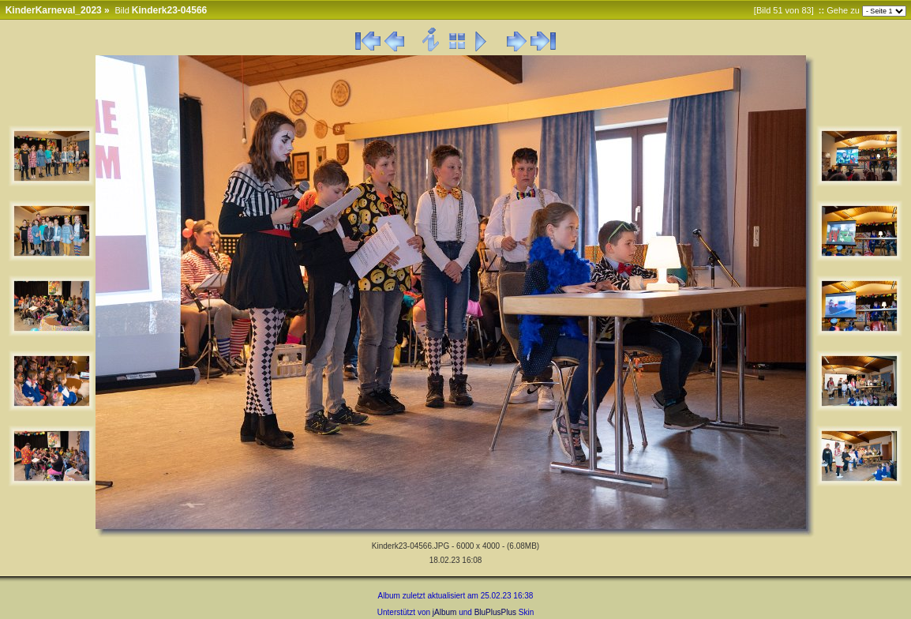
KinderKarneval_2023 (54, 10)
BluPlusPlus (495, 612)
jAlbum (445, 612)
